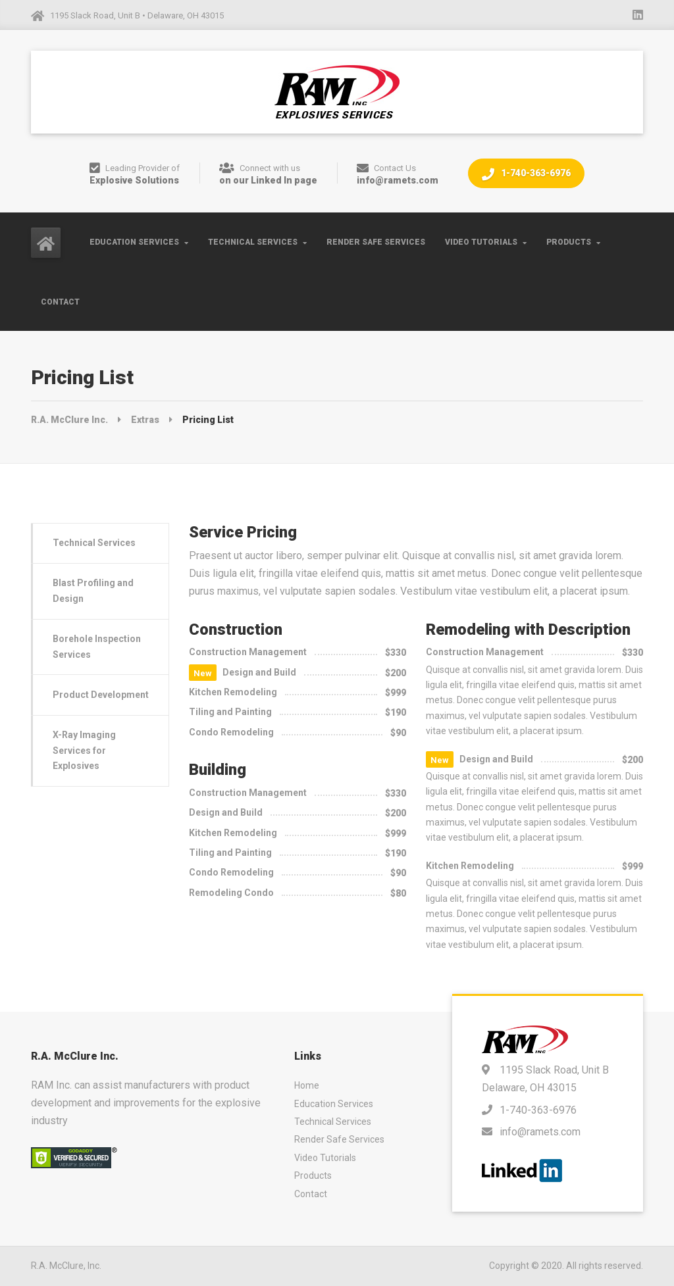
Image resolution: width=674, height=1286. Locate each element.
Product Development (101, 694)
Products (568, 242)
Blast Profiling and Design (93, 590)
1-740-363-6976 (526, 174)
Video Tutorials (481, 242)
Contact (60, 302)
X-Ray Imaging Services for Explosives (84, 750)
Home (306, 1085)
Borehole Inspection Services (97, 646)
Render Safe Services (375, 242)
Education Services (134, 242)
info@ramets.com (540, 1131)
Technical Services (253, 242)
